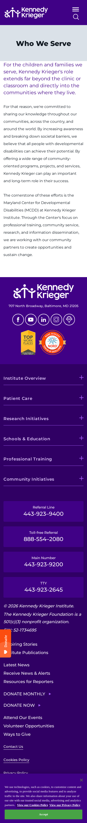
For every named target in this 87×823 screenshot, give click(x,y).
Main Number (43, 562)
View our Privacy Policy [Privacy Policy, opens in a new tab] (64, 805)
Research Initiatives (25, 418)
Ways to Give (17, 734)
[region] (43, 798)
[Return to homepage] (32, 13)
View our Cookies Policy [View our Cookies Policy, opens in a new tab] (32, 805)
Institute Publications (25, 652)
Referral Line (43, 511)
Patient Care (17, 398)
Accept (43, 814)
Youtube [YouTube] (31, 319)
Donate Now (19, 705)
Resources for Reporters (28, 681)
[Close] (81, 780)
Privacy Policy (15, 773)
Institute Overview (24, 378)
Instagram (56, 319)
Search (76, 17)
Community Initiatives (28, 479)
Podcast (69, 319)
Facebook (18, 319)
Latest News (16, 664)
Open (75, 10)
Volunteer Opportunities (28, 726)
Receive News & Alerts (26, 673)
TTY (43, 587)
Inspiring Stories (20, 644)
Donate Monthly (24, 694)
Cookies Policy (16, 760)
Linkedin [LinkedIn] (43, 319)
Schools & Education (26, 438)
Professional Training (27, 459)
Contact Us (13, 746)
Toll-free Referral (43, 536)
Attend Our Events (22, 717)
